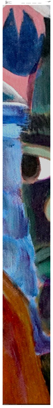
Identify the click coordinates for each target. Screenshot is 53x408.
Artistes (23, 3)
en (47, 1)
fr (45, 1)
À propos (34, 3)
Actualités (28, 3)
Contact (40, 3)
